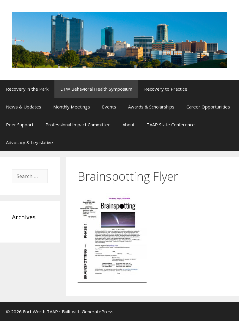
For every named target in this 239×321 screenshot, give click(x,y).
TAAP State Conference (171, 125)
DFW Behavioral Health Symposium (96, 89)
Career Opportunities (208, 107)
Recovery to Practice (165, 89)
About (128, 125)
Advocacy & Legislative (29, 142)
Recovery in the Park (27, 89)
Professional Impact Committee (78, 125)
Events (109, 107)
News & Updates (23, 107)
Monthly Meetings (71, 107)
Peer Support (20, 125)
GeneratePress (98, 311)
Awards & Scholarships (151, 107)
